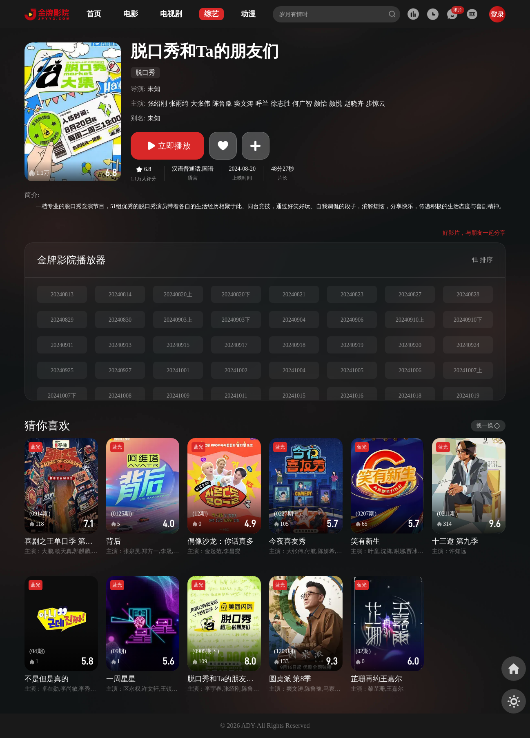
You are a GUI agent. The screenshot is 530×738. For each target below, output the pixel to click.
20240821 (294, 294)
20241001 (178, 370)
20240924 (468, 345)
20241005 (352, 370)
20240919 (352, 345)
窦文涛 (244, 103)
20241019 (468, 396)
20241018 (410, 396)
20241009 (178, 396)
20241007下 (62, 396)
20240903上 (178, 320)
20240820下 (236, 294)
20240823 (352, 294)
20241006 (410, 370)
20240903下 (236, 320)
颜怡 (320, 103)
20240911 (62, 345)
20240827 (410, 294)
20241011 (236, 396)
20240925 (62, 370)
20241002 (236, 370)
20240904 (294, 320)
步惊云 (375, 103)
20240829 (62, 320)
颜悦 (335, 103)
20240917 (236, 345)
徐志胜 (280, 103)
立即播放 (167, 146)
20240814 (120, 294)
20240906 (352, 320)
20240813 (62, 294)
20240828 (468, 294)
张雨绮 (179, 103)
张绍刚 (157, 103)
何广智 (302, 103)
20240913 (120, 345)
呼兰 (262, 103)
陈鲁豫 (222, 103)
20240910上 (410, 320)
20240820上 (178, 294)
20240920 (410, 345)
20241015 (294, 396)
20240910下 (468, 320)
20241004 (294, 370)
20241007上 (468, 370)
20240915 (178, 345)
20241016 (352, 396)
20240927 (120, 370)
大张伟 (200, 103)
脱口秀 (145, 72)
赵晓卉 (354, 103)
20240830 (120, 320)
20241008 (120, 396)
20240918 (294, 345)
